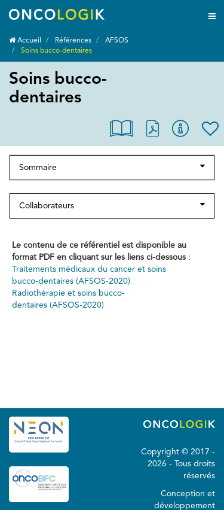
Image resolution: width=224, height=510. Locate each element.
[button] (122, 131)
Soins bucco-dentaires (56, 50)
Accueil (25, 40)
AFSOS (116, 40)
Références (73, 40)
